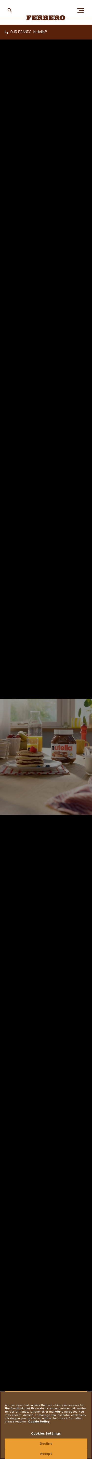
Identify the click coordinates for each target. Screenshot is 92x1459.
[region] (46, 1425)
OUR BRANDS (20, 32)
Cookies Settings (46, 1433)
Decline (46, 1443)
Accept (46, 1454)
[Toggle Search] (10, 10)
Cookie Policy (39, 1421)
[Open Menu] (82, 10)
